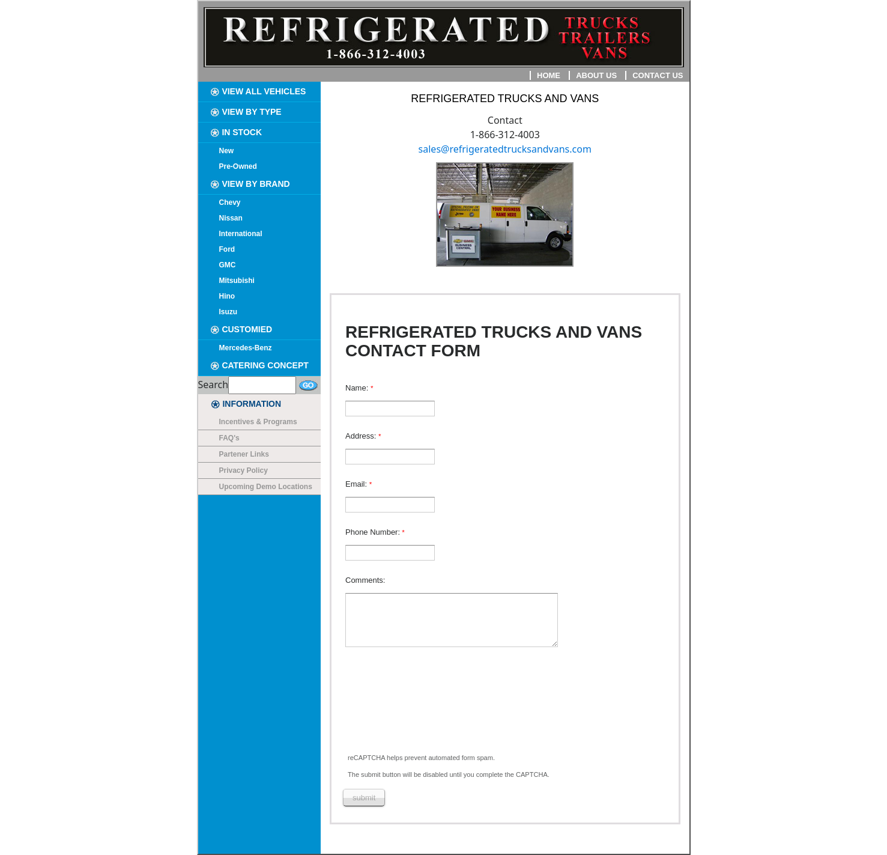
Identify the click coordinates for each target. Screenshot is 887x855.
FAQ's (229, 438)
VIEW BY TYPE (246, 112)
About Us (596, 75)
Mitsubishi (237, 280)
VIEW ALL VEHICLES (258, 91)
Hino (227, 296)
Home (548, 75)
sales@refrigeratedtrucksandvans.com (505, 149)
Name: (358, 387)
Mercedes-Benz (245, 348)
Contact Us (657, 75)
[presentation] (435, 711)
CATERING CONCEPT (259, 365)
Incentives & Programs (258, 422)
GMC (227, 265)
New (226, 151)
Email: (357, 483)
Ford (227, 249)
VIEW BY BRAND (250, 184)
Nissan (231, 218)
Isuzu (228, 312)
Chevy (230, 202)
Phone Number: (372, 532)
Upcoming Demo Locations (265, 486)
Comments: (365, 580)
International (240, 234)
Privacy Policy (243, 470)
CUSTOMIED (241, 329)
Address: (361, 435)
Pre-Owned (238, 166)
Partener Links (244, 454)
